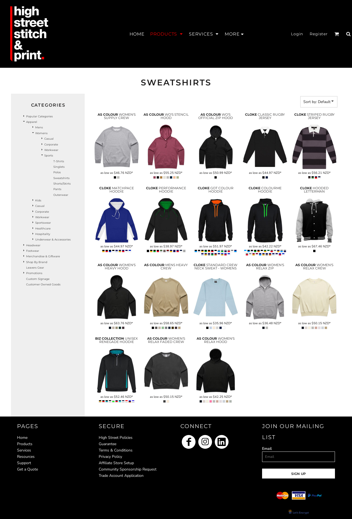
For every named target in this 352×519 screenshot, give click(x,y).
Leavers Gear (35, 267)
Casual (49, 138)
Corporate (51, 144)
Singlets (59, 167)
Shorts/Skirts (62, 183)
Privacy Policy (110, 456)
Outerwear (60, 195)
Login (297, 33)
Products (24, 444)
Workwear (51, 150)
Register (319, 33)
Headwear (33, 245)
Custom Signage (38, 279)
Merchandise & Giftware (43, 256)
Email (267, 448)
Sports (48, 155)
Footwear (32, 251)
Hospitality (42, 234)
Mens (39, 127)
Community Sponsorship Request (127, 469)
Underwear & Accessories (53, 239)
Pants (57, 189)
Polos (57, 172)
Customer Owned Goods (43, 284)
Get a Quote (27, 469)
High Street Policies (116, 437)
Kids (38, 200)
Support (24, 463)
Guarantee (107, 444)
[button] (166, 34)
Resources (26, 456)
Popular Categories (39, 116)
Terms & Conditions (116, 450)
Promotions (34, 273)
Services (24, 450)
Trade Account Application (121, 475)
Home (22, 437)
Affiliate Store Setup (116, 463)
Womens (41, 133)
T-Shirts (58, 161)
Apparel (31, 122)
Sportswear (43, 223)
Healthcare (43, 228)
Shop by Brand (36, 262)
